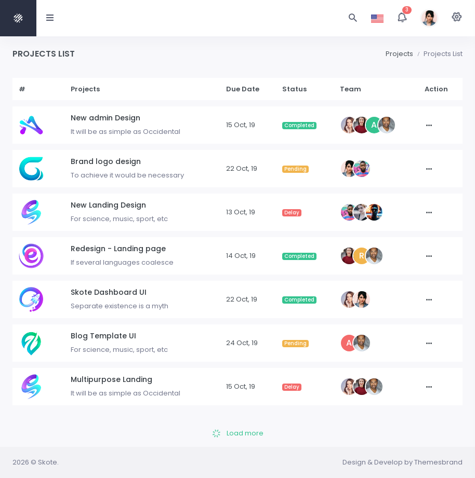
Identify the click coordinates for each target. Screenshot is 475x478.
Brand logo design (106, 161)
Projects (399, 54)
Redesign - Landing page (118, 248)
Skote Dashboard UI (109, 292)
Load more (237, 433)
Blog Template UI (103, 336)
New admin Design (105, 118)
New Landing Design (108, 205)
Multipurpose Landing (111, 379)
